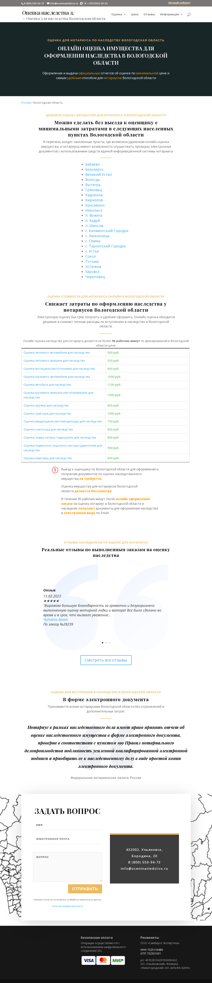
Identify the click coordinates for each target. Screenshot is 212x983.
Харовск (92, 271)
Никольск (93, 210)
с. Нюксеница (97, 235)
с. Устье (92, 251)
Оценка (116, 14)
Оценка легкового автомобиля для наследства (57, 352)
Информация (169, 14)
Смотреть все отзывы (106, 660)
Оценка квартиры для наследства (48, 458)
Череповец (95, 276)
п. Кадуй (92, 220)
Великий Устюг (98, 174)
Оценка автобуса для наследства (47, 384)
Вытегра (92, 184)
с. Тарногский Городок (105, 246)
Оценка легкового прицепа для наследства (54, 360)
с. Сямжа (92, 241)
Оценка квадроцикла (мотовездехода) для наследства (63, 421)
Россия (26, 102)
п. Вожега (93, 215)
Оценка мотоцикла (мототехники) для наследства (59, 368)
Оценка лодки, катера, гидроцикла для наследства (60, 437)
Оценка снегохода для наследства (48, 429)
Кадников (94, 195)
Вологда (92, 179)
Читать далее (55, 619)
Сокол (90, 256)
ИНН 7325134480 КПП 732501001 (151, 951)
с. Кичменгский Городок (107, 230)
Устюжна (93, 266)
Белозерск (94, 169)
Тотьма (92, 261)
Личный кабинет (179, 3)
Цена (134, 14)
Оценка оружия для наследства (46, 405)
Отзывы (149, 14)
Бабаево (92, 164)
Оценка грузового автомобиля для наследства (57, 377)
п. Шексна (94, 225)
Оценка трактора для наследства (47, 413)
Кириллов (94, 200)
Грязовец (93, 189)
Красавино (95, 205)
